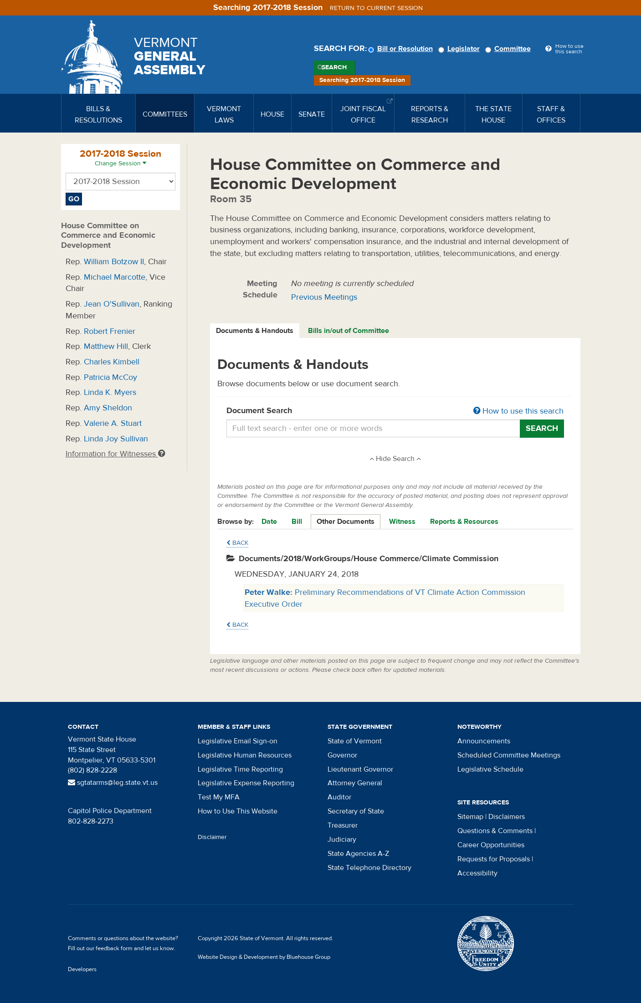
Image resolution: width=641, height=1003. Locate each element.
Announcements (483, 741)
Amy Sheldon (108, 408)
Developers (82, 969)
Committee (509, 48)
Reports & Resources (464, 521)
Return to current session (376, 8)
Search (334, 67)
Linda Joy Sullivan (116, 439)
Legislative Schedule (490, 769)
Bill (297, 521)
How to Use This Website (237, 811)
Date (269, 521)
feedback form (114, 948)
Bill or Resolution (402, 48)
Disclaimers (506, 816)
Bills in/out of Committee (348, 330)
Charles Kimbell (111, 362)
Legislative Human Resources (245, 755)
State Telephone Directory (369, 867)
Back (237, 543)
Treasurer (343, 825)
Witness (402, 521)
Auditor (339, 797)
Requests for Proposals (493, 859)
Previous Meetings (324, 297)
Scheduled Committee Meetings (508, 755)
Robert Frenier (109, 331)
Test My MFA (219, 797)
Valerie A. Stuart (113, 423)
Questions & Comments (495, 830)
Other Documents (345, 521)
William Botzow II (114, 261)
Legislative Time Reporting (240, 769)
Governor (342, 755)
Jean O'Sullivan (111, 304)
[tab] (255, 330)
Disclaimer (212, 837)
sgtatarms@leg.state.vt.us (113, 782)
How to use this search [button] (518, 411)
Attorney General (355, 783)
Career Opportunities (490, 844)
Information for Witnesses (115, 454)
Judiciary (342, 839)
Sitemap (470, 816)
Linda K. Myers (110, 392)
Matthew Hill (106, 346)
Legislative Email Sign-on (237, 741)
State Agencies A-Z (358, 853)
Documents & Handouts (254, 330)
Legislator (460, 48)
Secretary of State (356, 811)
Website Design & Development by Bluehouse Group (264, 957)
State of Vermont (355, 741)
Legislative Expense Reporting (246, 783)
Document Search (395, 411)
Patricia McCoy (110, 377)
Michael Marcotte (114, 277)
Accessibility (477, 873)
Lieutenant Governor (360, 769)
